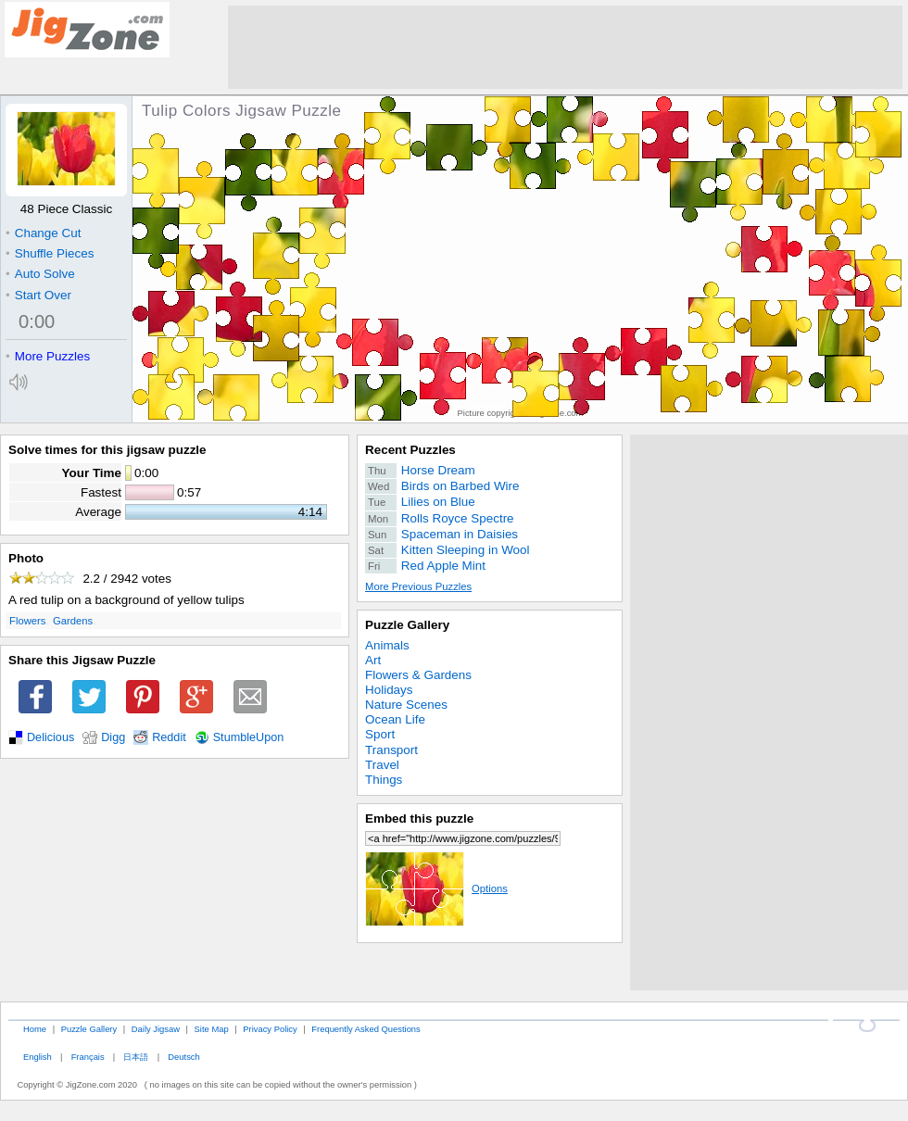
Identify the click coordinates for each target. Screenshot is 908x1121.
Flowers (27, 620)
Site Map (212, 1029)
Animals (387, 645)
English (37, 1057)
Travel (382, 765)
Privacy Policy (269, 1029)
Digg (113, 737)
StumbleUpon (248, 737)
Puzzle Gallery (407, 625)
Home (34, 1029)
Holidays (389, 690)
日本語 (135, 1057)
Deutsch (183, 1057)
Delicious (50, 737)
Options (436, 888)
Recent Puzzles (410, 450)
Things (383, 780)
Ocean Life (395, 719)
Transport (391, 750)
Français (88, 1057)
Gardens (73, 620)
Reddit (169, 737)
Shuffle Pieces (50, 253)
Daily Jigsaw (156, 1029)
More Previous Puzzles (418, 586)
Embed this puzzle (419, 818)
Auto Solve (40, 274)
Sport (380, 734)
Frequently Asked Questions (365, 1029)
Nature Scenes (406, 705)
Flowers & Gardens (418, 675)
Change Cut (43, 233)
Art (373, 660)
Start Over (38, 295)
